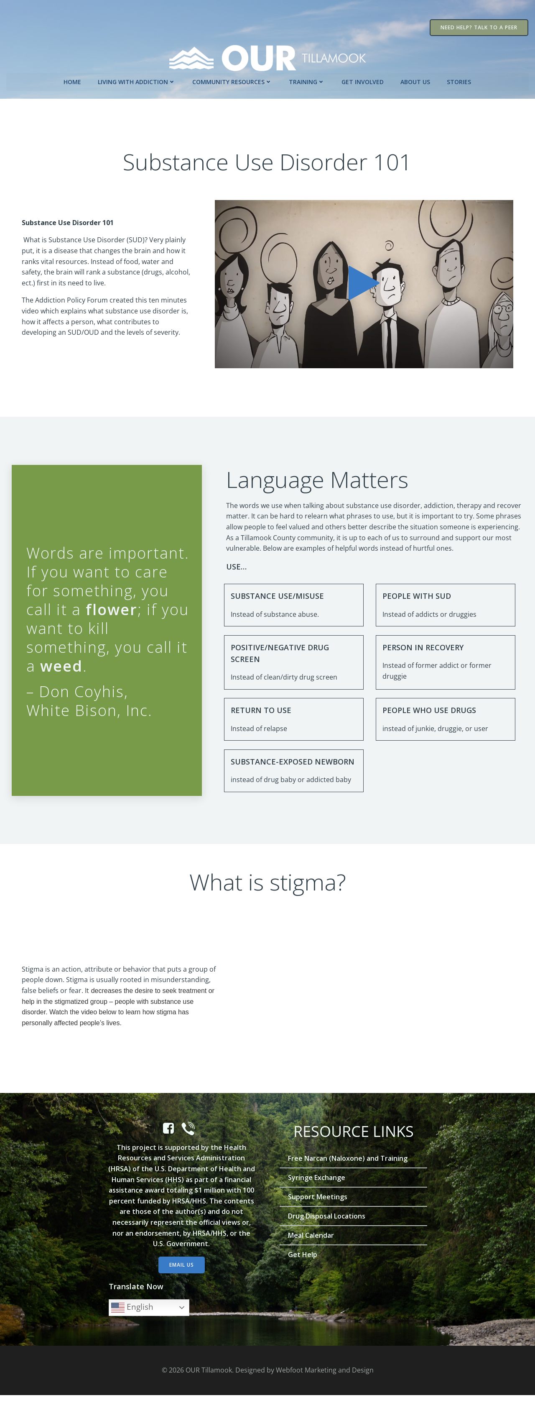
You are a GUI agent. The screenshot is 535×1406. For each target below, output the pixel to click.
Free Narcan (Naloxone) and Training (348, 1168)
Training (307, 81)
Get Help (303, 1265)
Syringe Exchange (317, 1188)
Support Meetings (318, 1207)
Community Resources (233, 81)
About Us (416, 81)
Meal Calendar (311, 1245)
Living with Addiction (137, 81)
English (133, 1318)
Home (73, 81)
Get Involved (363, 81)
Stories (459, 81)
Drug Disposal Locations (327, 1226)
